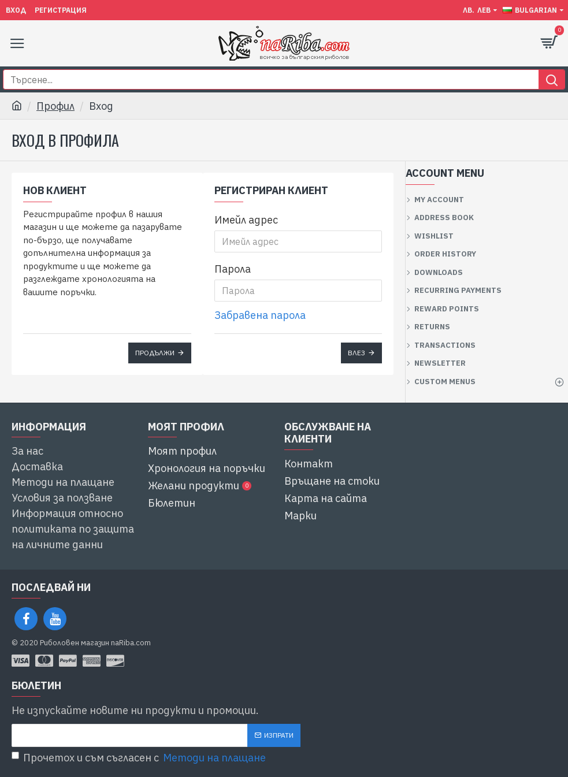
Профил (55, 106)
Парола (232, 269)
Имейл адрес (246, 219)
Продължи (155, 352)
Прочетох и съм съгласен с (140, 757)
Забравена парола (260, 315)
